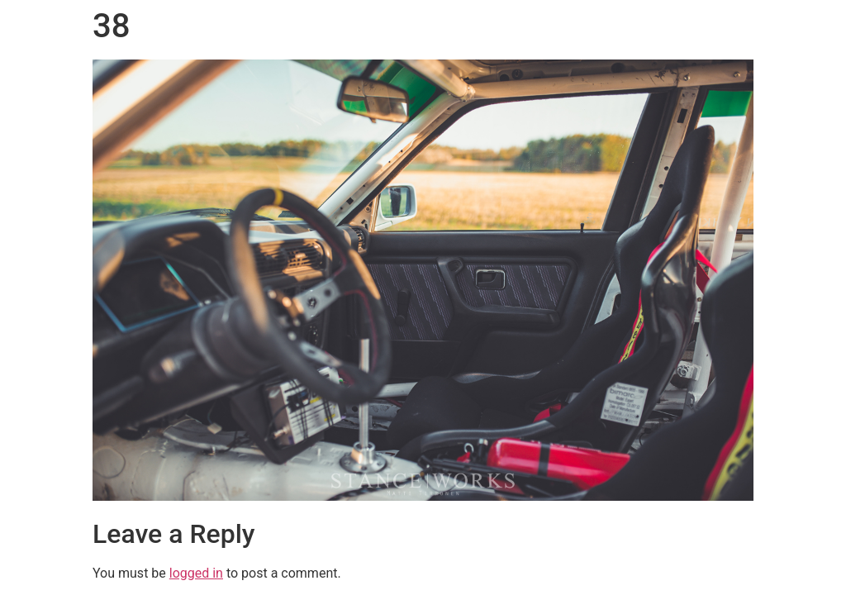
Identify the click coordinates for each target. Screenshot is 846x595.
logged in (196, 573)
